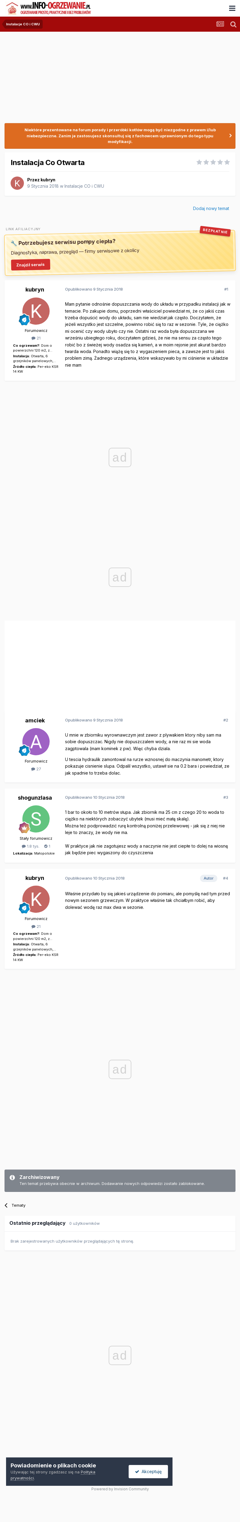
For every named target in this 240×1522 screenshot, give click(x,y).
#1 (226, 289)
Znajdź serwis (30, 264)
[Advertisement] (75, 664)
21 (36, 338)
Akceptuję (148, 1471)
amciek (35, 720)
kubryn (48, 179)
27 (36, 768)
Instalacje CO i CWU (84, 186)
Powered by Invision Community (120, 1489)
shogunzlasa (35, 797)
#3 (225, 797)
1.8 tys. (30, 846)
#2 (225, 720)
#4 (225, 878)
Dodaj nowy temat (211, 208)
